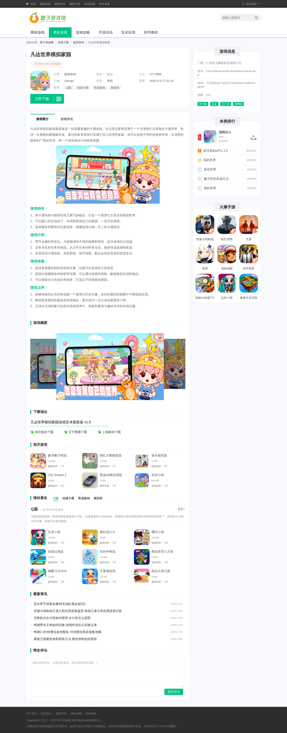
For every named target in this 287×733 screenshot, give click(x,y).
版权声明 (61, 713)
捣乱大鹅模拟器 (111, 455)
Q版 (68, 87)
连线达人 (225, 132)
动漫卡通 (82, 87)
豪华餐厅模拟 (57, 455)
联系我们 (46, 713)
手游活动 (106, 32)
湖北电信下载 (44, 432)
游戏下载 (63, 42)
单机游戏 (60, 32)
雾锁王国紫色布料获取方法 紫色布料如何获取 (65, 639)
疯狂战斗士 (107, 532)
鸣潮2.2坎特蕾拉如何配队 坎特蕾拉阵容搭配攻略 (67, 632)
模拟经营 (52, 466)
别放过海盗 (56, 551)
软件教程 (151, 32)
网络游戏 (37, 32)
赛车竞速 (104, 485)
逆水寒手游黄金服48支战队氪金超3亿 (60, 603)
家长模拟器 (159, 455)
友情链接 (91, 713)
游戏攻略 (83, 32)
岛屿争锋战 (107, 551)
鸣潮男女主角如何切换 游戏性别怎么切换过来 (65, 625)
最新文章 (74, 3)
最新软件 (60, 3)
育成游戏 (99, 87)
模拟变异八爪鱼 (162, 551)
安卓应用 (128, 32)
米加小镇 (158, 475)
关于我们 (31, 713)
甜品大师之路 (161, 571)
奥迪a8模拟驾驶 (111, 475)
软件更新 (104, 3)
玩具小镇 (54, 532)
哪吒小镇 (158, 532)
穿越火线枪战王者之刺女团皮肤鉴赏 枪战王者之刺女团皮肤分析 (78, 611)
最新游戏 (45, 3)
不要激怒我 (107, 571)
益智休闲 (78, 42)
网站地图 (76, 713)
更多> (181, 509)
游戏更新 (89, 3)
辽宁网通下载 (77, 432)
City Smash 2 (57, 475)
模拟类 (115, 87)
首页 (33, 3)
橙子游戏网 (47, 42)
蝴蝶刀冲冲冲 (57, 571)
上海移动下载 (111, 432)
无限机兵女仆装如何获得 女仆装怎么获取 (62, 618)
